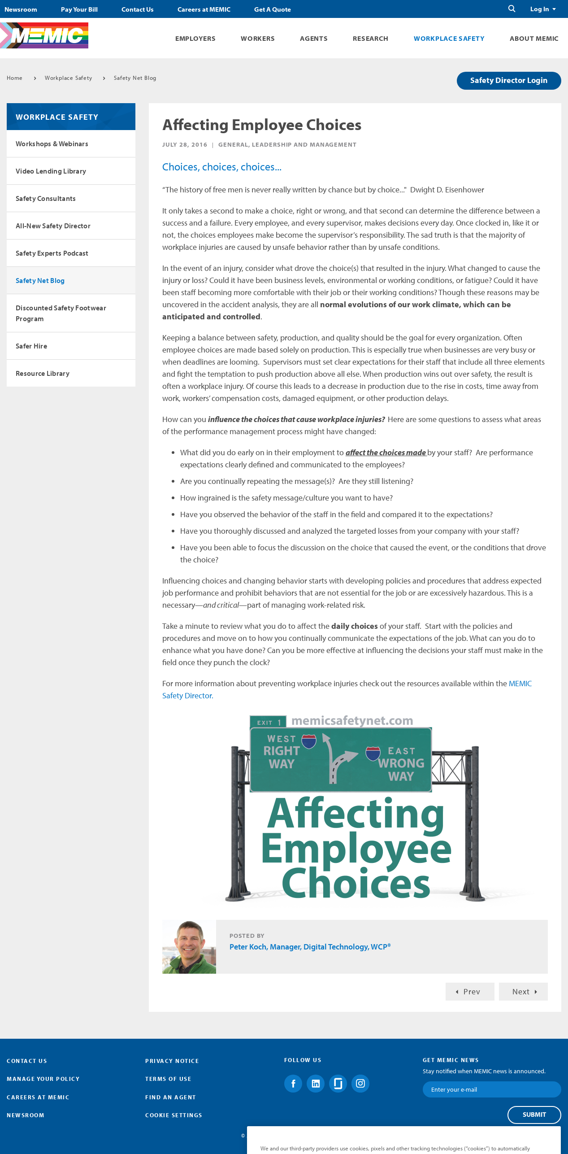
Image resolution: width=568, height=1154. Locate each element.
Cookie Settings (174, 1115)
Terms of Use (168, 1078)
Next (521, 991)
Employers (195, 38)
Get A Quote (272, 9)
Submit (534, 1114)
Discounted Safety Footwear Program (61, 313)
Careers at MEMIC (204, 9)
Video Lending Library (51, 170)
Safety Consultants (46, 198)
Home (15, 77)
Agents (314, 38)
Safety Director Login (509, 80)
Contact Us (137, 9)
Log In (539, 9)
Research (371, 38)
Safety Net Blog (135, 77)
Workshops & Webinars (52, 143)
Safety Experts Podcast (52, 252)
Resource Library (42, 373)
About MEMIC (534, 38)
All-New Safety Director (53, 225)
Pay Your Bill (79, 9)
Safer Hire (31, 345)
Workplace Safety (449, 38)
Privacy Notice (172, 1060)
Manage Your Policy (43, 1078)
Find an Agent (170, 1097)
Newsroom (20, 9)
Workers (258, 38)
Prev (472, 991)
